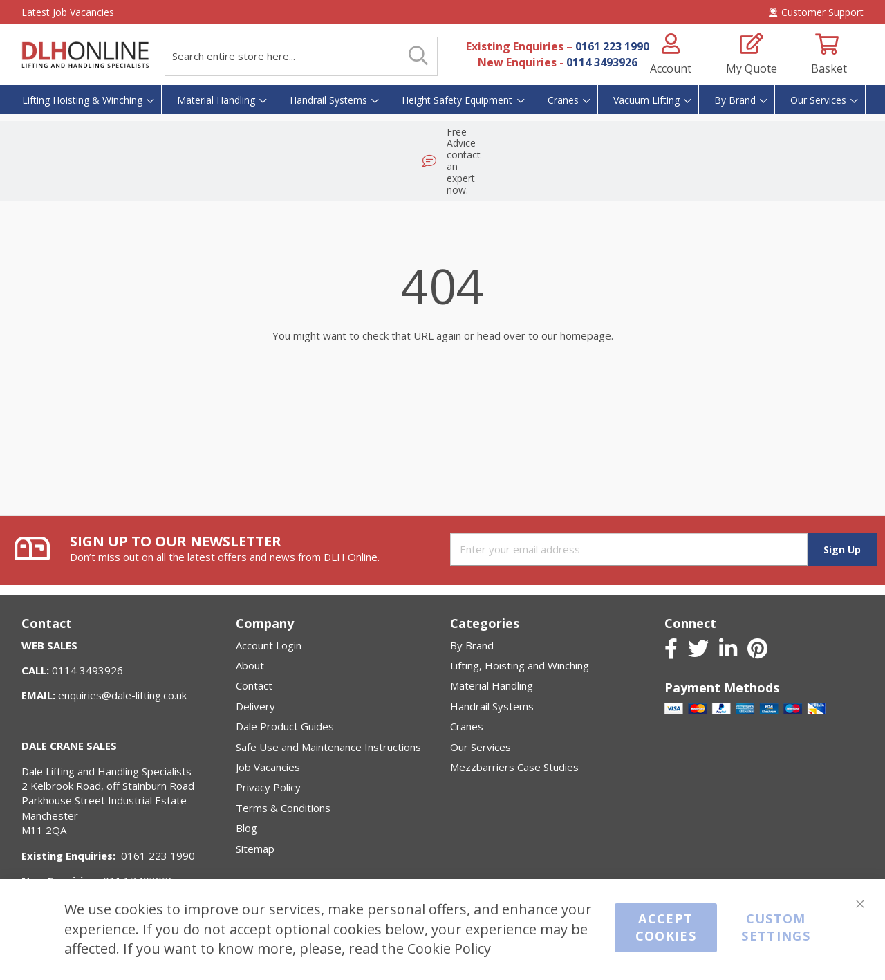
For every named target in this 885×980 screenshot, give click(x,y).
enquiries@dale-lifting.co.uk (122, 695)
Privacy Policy (268, 787)
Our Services (480, 747)
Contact (254, 685)
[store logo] (85, 54)
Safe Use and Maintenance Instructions (328, 747)
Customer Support (816, 12)
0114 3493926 (601, 62)
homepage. (586, 286)
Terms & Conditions (283, 808)
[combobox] (301, 56)
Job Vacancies (268, 767)
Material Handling (491, 685)
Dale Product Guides (285, 726)
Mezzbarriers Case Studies (514, 767)
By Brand (472, 645)
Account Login (268, 645)
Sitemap (255, 849)
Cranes (466, 726)
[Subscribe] (842, 549)
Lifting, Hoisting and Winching (519, 665)
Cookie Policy (449, 948)
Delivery (255, 706)
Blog (246, 828)
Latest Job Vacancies (67, 12)
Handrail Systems (492, 706)
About (250, 665)
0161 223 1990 (612, 46)
